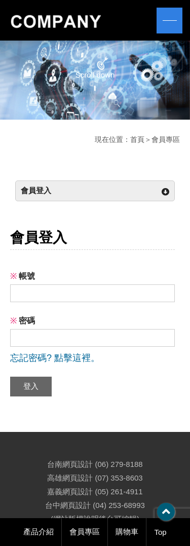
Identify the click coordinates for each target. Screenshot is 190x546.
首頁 (137, 139)
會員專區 (84, 531)
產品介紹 (38, 531)
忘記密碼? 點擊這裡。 (55, 358)
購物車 (127, 531)
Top (160, 532)
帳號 (22, 276)
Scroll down (95, 74)
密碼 (22, 320)
